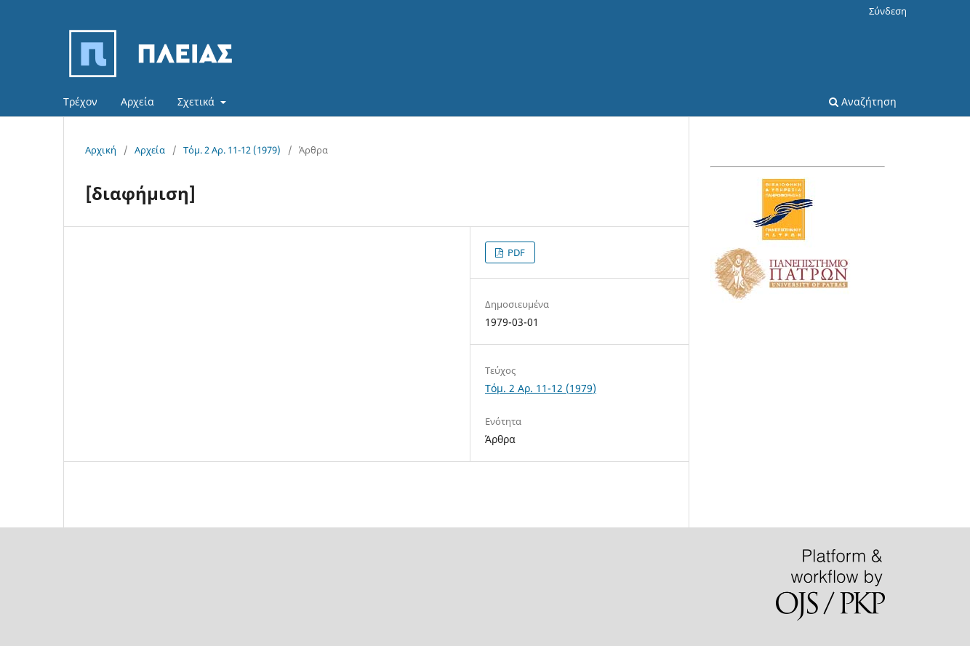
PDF (515, 252)
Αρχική (100, 149)
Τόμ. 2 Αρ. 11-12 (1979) (232, 149)
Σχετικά (197, 101)
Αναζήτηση (863, 101)
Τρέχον (80, 101)
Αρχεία (137, 101)
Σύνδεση (888, 10)
